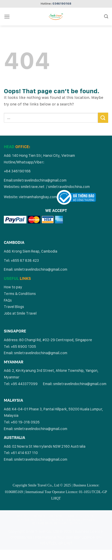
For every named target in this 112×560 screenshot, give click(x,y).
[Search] (106, 16)
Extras (76, 523)
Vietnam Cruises (81, 520)
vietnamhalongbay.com (38, 197)
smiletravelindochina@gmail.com (39, 180)
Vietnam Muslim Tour (49, 523)
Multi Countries (31, 516)
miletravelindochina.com (70, 186)
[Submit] (103, 118)
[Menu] (7, 16)
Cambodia (73, 516)
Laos (89, 516)
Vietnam (55, 516)
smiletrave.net (33, 186)
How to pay (13, 287)
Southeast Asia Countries (40, 520)
